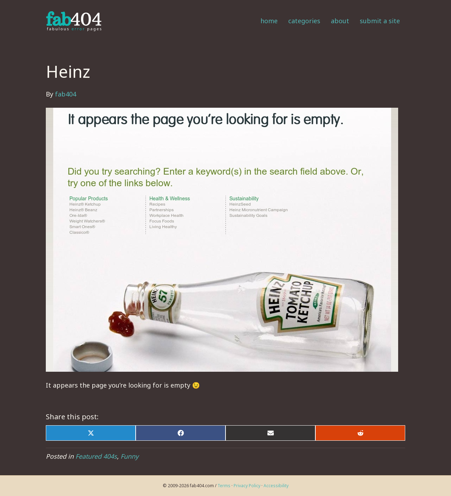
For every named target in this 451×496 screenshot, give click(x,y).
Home (269, 21)
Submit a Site (380, 21)
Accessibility (276, 486)
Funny (129, 456)
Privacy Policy (247, 486)
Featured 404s (96, 456)
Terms (223, 486)
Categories (304, 21)
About (340, 21)
